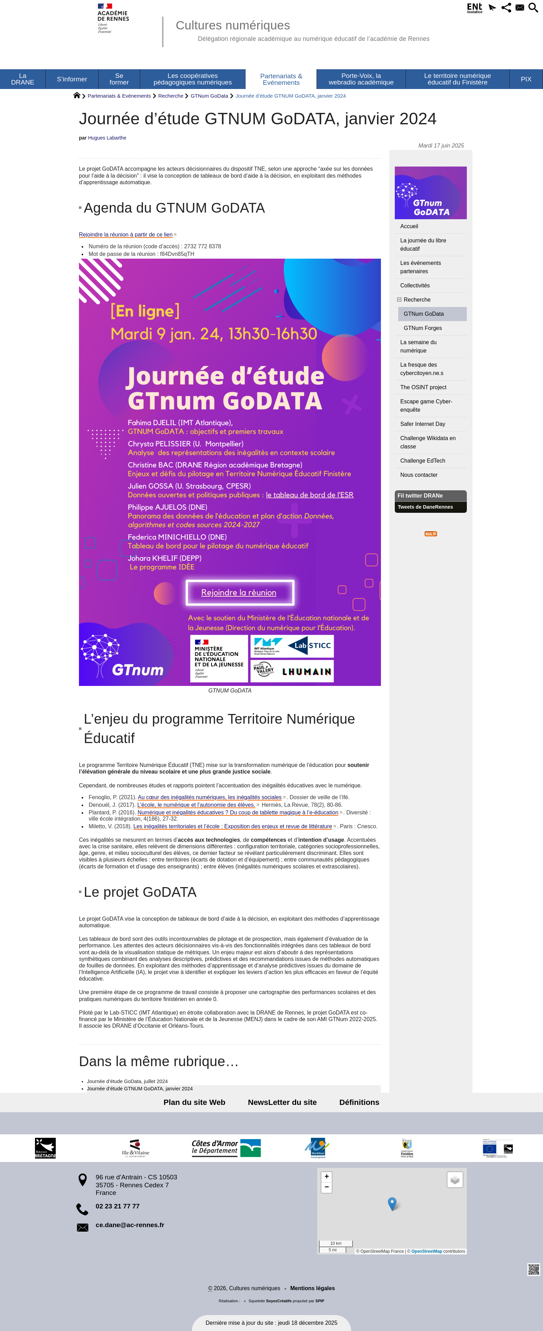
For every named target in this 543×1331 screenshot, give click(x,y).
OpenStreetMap (426, 1251)
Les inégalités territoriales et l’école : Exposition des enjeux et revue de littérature (232, 826)
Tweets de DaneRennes (425, 507)
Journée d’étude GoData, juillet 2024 (127, 1081)
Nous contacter (419, 475)
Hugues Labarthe (107, 138)
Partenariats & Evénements (119, 96)
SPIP (319, 1301)
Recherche (171, 96)
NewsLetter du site (282, 1102)
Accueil (409, 226)
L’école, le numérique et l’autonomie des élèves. (196, 805)
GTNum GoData (209, 96)
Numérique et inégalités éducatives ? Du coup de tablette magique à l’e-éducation (237, 812)
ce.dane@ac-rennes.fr (130, 1225)
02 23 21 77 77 (118, 1206)
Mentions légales (312, 1288)
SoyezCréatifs (279, 1301)
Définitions (355, 1102)
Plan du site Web (199, 1102)
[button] (487, 8)
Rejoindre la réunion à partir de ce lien (125, 235)
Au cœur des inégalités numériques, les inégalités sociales (210, 797)
